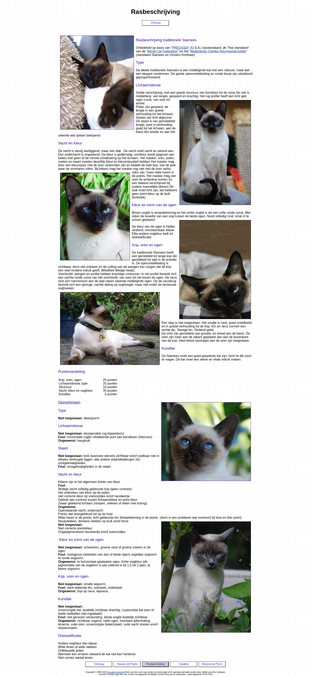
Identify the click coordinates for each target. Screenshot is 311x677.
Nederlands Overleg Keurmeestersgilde (218, 51)
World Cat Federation (162, 51)
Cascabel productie (115, 672)
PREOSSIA (180, 47)
